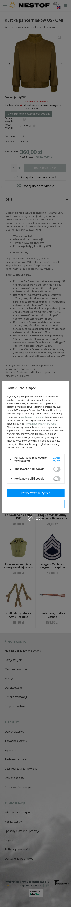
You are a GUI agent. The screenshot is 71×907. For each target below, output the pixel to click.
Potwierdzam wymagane (35, 504)
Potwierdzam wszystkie (35, 493)
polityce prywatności (32, 417)
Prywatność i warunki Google (40, 423)
